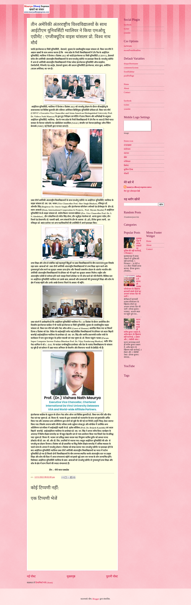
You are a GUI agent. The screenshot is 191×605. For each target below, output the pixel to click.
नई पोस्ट (31, 576)
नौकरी (126, 173)
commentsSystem (131, 68)
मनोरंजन (127, 149)
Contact (127, 92)
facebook (127, 25)
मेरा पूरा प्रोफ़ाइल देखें (132, 191)
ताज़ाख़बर (127, 145)
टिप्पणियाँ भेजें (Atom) (44, 583)
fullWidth (128, 46)
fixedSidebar (129, 72)
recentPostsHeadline (132, 50)
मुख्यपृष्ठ (71, 576)
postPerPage (129, 76)
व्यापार (126, 153)
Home (126, 84)
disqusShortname (131, 64)
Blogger (96, 599)
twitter (126, 29)
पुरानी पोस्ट (112, 576)
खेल (125, 157)
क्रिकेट (126, 165)
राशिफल (127, 161)
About (126, 88)
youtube (127, 33)
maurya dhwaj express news (139, 187)
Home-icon (128, 141)
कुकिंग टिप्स (128, 169)
